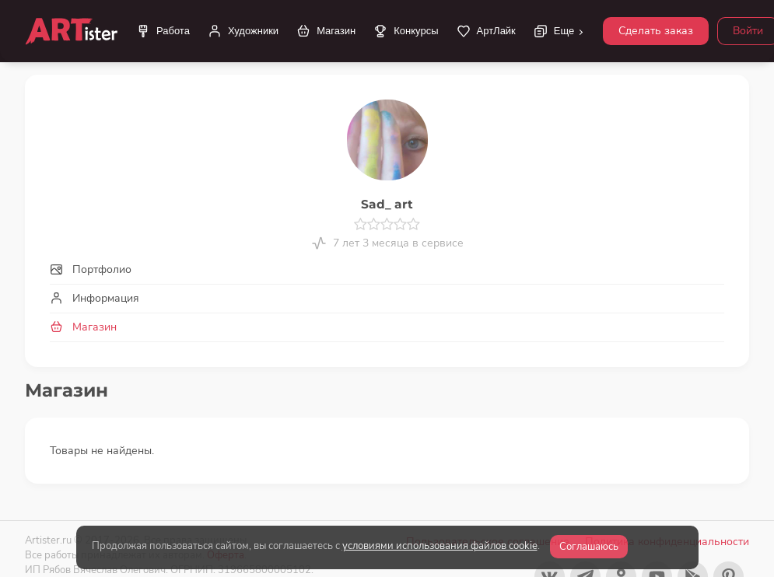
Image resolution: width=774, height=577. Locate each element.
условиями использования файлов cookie (440, 546)
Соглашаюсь (588, 547)
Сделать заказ (655, 30)
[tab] (387, 269)
